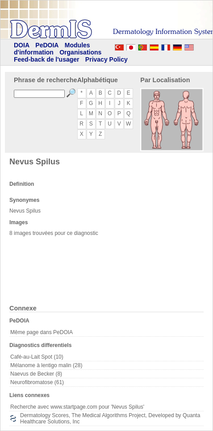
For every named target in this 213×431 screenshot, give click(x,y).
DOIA (21, 45)
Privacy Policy (106, 59)
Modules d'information (52, 49)
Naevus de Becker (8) (36, 374)
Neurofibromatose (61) (37, 382)
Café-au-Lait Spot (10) (36, 357)
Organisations (80, 52)
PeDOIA (46, 45)
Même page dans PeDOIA (41, 332)
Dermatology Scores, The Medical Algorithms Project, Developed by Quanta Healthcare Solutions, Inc (110, 418)
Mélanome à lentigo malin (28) (46, 365)
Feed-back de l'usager (46, 59)
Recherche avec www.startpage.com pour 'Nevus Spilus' (77, 407)
